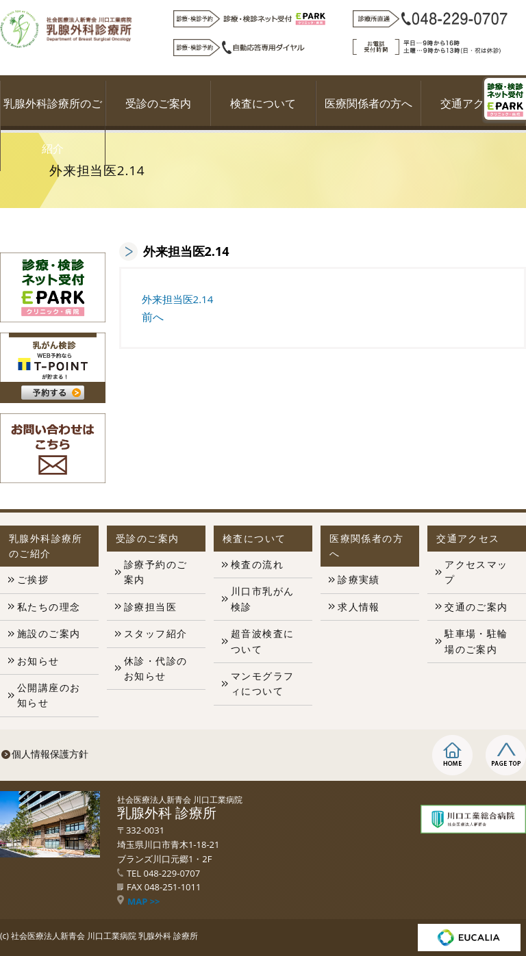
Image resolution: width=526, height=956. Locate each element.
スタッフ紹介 (155, 633)
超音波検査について (262, 641)
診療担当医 (150, 606)
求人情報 (359, 606)
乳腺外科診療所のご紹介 (52, 126)
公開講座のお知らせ (48, 695)
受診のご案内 (158, 103)
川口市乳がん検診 (262, 598)
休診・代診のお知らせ (155, 668)
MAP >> (138, 901)
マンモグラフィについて (262, 683)
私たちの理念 (48, 606)
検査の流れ (257, 564)
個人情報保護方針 (50, 753)
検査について (263, 103)
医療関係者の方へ (368, 103)
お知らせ (38, 660)
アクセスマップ (476, 572)
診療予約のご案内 (155, 572)
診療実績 (359, 579)
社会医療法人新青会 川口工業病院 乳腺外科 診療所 (104, 936)
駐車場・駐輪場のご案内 (476, 641)
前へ (153, 316)
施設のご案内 (48, 633)
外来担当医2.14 (178, 299)
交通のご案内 (476, 606)
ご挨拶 (33, 579)
